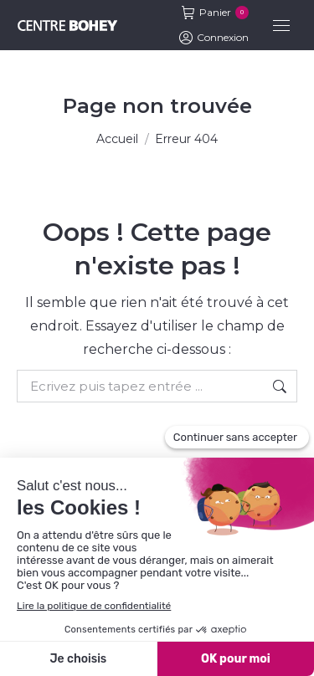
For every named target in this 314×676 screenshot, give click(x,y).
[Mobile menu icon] (281, 25)
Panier (215, 12)
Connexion (214, 37)
